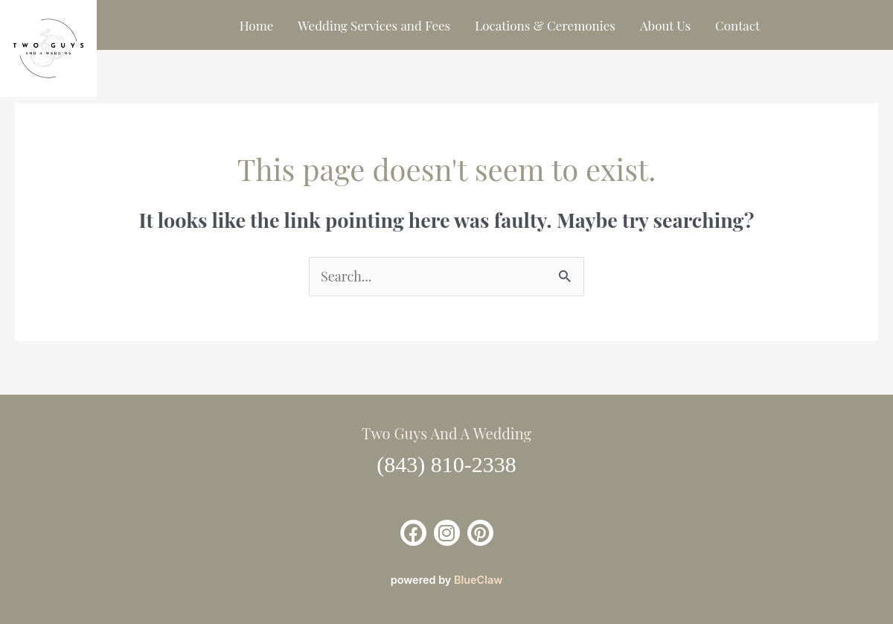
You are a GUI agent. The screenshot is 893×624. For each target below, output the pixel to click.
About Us (665, 25)
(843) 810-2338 (446, 464)
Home (257, 25)
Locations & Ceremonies (545, 25)
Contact (737, 25)
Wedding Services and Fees (374, 25)
